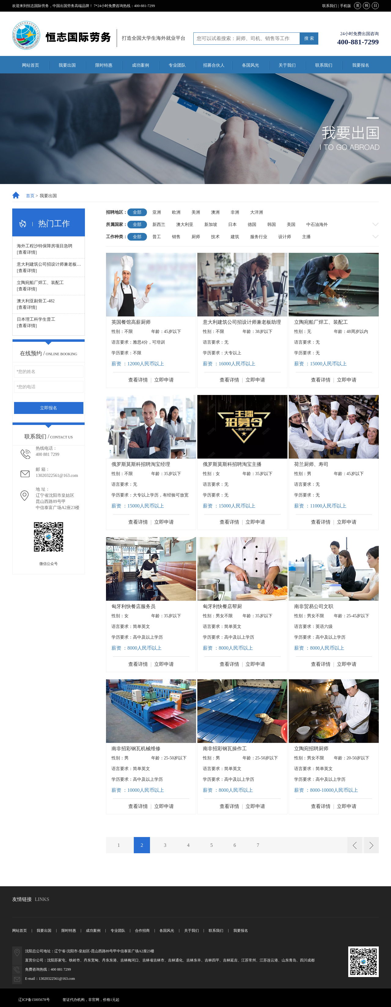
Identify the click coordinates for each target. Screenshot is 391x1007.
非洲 (235, 212)
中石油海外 (317, 224)
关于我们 (287, 65)
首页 (30, 196)
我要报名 (360, 65)
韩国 (271, 224)
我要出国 (67, 65)
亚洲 (156, 212)
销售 (176, 236)
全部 (137, 212)
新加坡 (210, 224)
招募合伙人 (214, 65)
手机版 (345, 6)
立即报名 (48, 408)
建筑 (235, 236)
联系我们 (329, 6)
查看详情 (138, 379)
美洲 (196, 212)
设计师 (284, 236)
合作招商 (142, 930)
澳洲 (215, 212)
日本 (232, 224)
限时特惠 (103, 65)
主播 (306, 236)
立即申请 (164, 379)
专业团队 (177, 65)
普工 (156, 236)
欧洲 (176, 212)
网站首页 (30, 65)
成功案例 (140, 65)
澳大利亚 (184, 224)
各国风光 (250, 65)
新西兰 (158, 224)
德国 (252, 224)
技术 (215, 236)
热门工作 (54, 224)
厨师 (196, 236)
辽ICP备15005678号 (34, 999)
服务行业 (258, 236)
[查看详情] (27, 252)
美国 (291, 224)
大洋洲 (256, 212)
